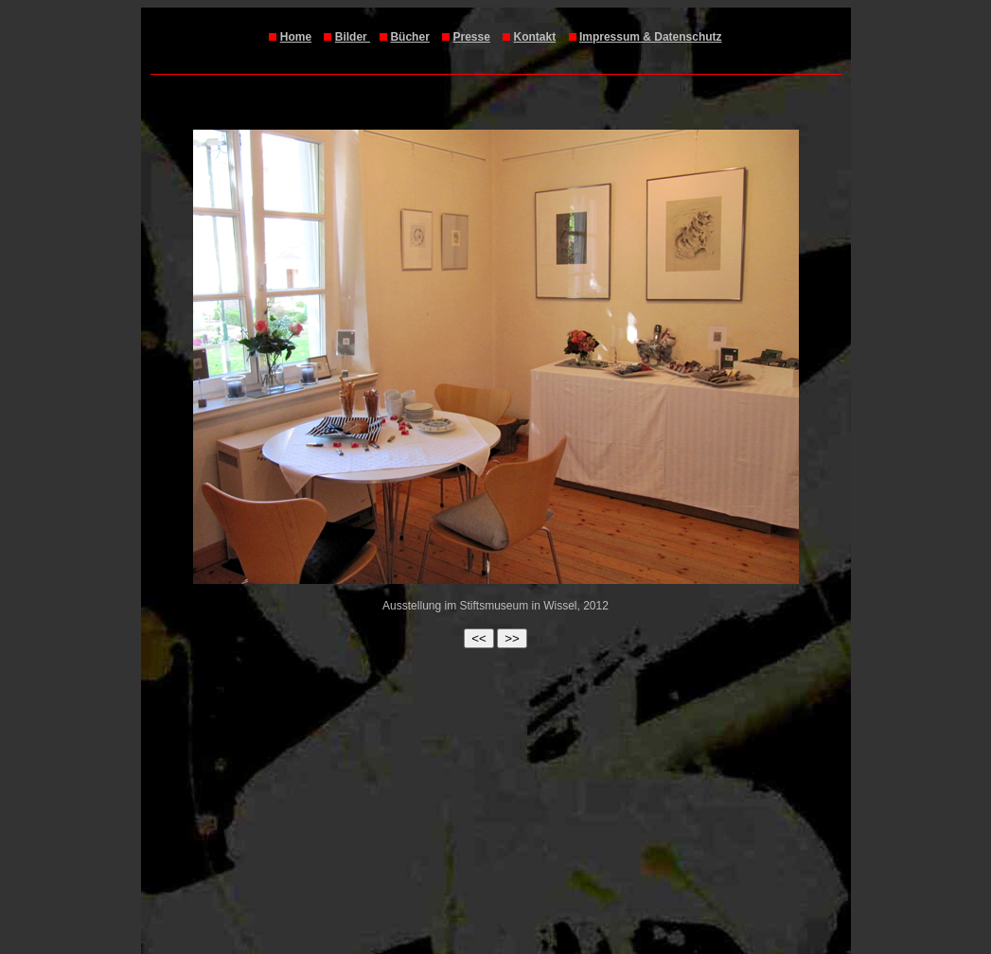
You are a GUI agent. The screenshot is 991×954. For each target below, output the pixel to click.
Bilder (352, 37)
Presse (470, 37)
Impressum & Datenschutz (650, 37)
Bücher (409, 37)
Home (295, 37)
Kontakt (535, 37)
